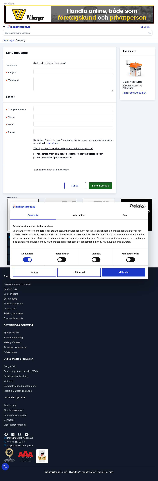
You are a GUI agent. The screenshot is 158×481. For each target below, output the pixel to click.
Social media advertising (16, 376)
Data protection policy (15, 415)
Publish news (10, 352)
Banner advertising (13, 337)
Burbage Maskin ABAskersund (132, 86)
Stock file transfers (13, 303)
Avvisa (34, 272)
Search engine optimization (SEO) (21, 371)
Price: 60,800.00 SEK (134, 92)
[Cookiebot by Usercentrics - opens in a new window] (132, 206)
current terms (53, 143)
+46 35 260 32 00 (14, 441)
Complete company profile (17, 284)
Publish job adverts (13, 313)
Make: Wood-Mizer (132, 81)
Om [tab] (125, 215)
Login (145, 27)
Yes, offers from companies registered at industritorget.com (69, 153)
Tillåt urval (79, 272)
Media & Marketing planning (18, 391)
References (10, 405)
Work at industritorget (14, 424)
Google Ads (10, 366)
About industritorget (14, 410)
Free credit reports (13, 318)
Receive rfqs (10, 289)
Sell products (10, 298)
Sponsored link (11, 332)
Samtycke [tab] (33, 215)
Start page (8, 40)
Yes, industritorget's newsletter (54, 157)
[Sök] (150, 33)
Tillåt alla (124, 272)
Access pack (10, 308)
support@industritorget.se (18, 445)
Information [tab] (79, 215)
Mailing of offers (12, 342)
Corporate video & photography (20, 386)
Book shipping (11, 294)
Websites (8, 381)
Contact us (9, 420)
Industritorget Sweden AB (18, 438)
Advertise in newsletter (15, 347)
